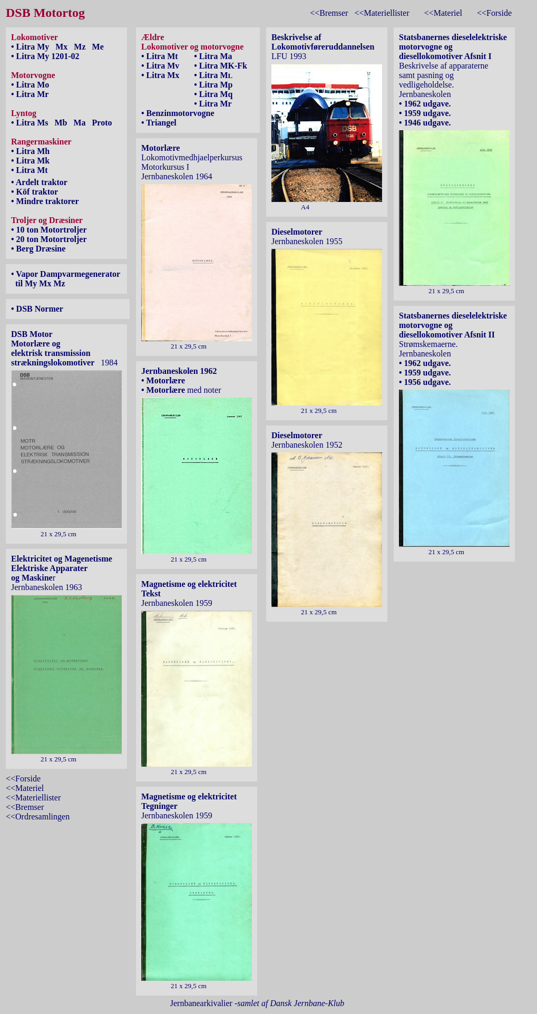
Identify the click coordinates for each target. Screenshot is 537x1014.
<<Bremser (329, 12)
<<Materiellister (381, 12)
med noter (203, 389)
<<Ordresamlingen (38, 816)
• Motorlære (163, 380)
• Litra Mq (213, 94)
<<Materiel (443, 12)
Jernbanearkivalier (257, 1003)
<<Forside (494, 12)
